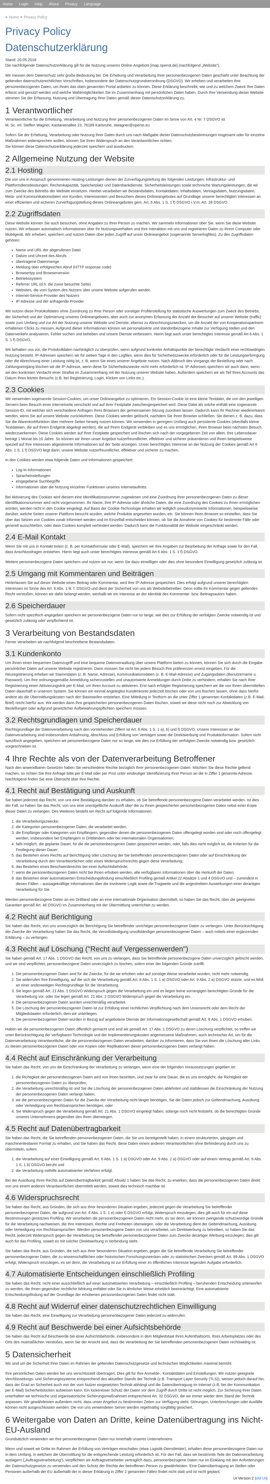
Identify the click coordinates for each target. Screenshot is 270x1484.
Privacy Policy (35, 17)
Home (8, 4)
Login (23, 4)
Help (39, 4)
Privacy (71, 4)
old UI (261, 1478)
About (54, 4)
